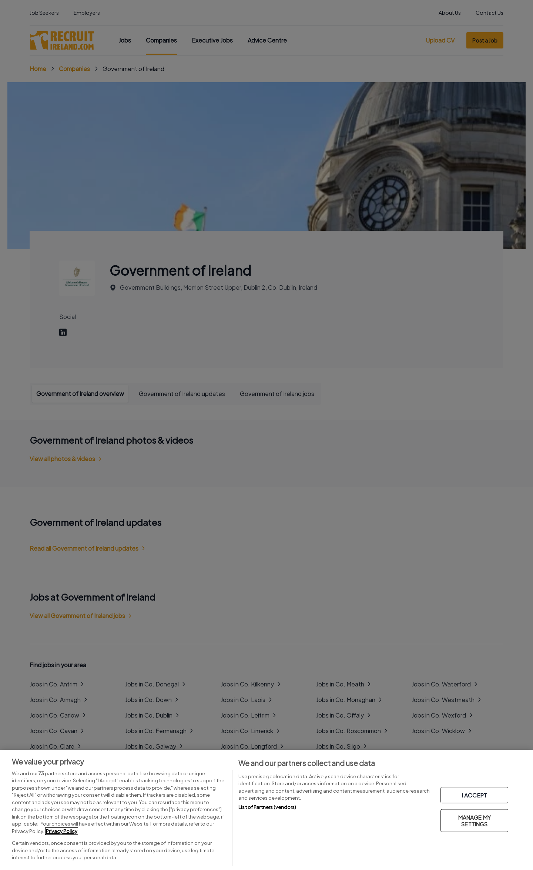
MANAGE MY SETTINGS (474, 820)
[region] (266, 810)
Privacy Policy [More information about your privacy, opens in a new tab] (61, 831)
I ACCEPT (474, 795)
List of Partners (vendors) (267, 807)
